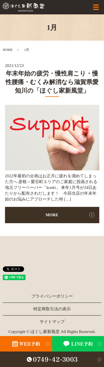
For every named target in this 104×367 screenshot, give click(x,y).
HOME (7, 50)
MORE (52, 215)
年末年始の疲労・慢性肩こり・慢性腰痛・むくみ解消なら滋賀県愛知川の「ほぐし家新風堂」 (52, 82)
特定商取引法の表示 (52, 309)
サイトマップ (52, 321)
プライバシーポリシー (52, 296)
